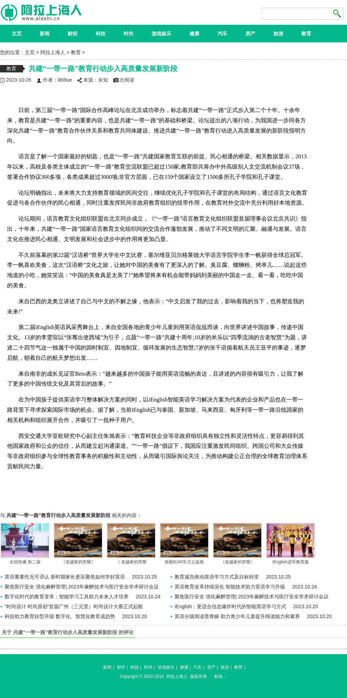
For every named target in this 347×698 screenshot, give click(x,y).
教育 (306, 33)
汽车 (222, 33)
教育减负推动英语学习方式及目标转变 (217, 577)
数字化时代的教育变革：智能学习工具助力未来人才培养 (67, 596)
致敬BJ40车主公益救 (184, 543)
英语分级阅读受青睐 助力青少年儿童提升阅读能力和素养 (237, 616)
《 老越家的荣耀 (131, 543)
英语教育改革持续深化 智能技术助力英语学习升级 (230, 587)
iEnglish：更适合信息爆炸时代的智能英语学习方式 (230, 606)
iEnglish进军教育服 (290, 543)
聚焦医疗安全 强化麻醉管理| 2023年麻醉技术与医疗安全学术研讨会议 (82, 587)
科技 (101, 33)
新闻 (45, 33)
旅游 (278, 33)
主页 (17, 33)
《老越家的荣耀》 (78, 543)
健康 (194, 33)
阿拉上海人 (52, 52)
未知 (103, 80)
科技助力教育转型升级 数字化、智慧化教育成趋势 (60, 616)
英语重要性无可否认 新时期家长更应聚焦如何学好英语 (65, 577)
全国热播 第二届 (25, 543)
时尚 (128, 33)
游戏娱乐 (161, 33)
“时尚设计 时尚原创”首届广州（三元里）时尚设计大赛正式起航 (74, 606)
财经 (73, 33)
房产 (250, 33)
